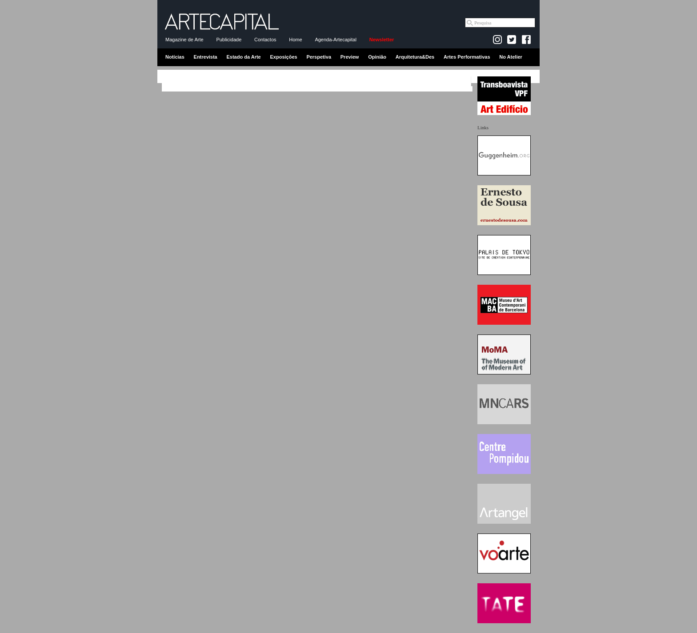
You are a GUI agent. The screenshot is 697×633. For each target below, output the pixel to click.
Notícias (174, 57)
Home (295, 39)
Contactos (265, 39)
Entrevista (205, 57)
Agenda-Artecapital (336, 39)
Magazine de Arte (184, 39)
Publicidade (228, 39)
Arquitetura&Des (415, 57)
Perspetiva (318, 57)
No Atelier (510, 57)
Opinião (377, 57)
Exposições (283, 57)
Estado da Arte (244, 57)
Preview (349, 57)
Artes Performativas (467, 57)
